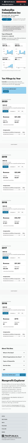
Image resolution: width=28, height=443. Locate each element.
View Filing (5, 111)
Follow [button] (4, 428)
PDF (19, 111)
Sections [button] (4, 419)
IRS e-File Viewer (15, 405)
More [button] (3, 432)
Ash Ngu (20, 397)
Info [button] (3, 422)
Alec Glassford (14, 397)
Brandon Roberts (5, 398)
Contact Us (6, 91)
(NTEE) (17, 39)
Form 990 (4, 81)
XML (22, 111)
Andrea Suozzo (6, 397)
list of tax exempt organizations (13, 27)
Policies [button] (4, 425)
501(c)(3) (11, 36)
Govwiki (23, 406)
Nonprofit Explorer (7, 4)
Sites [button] (3, 416)
